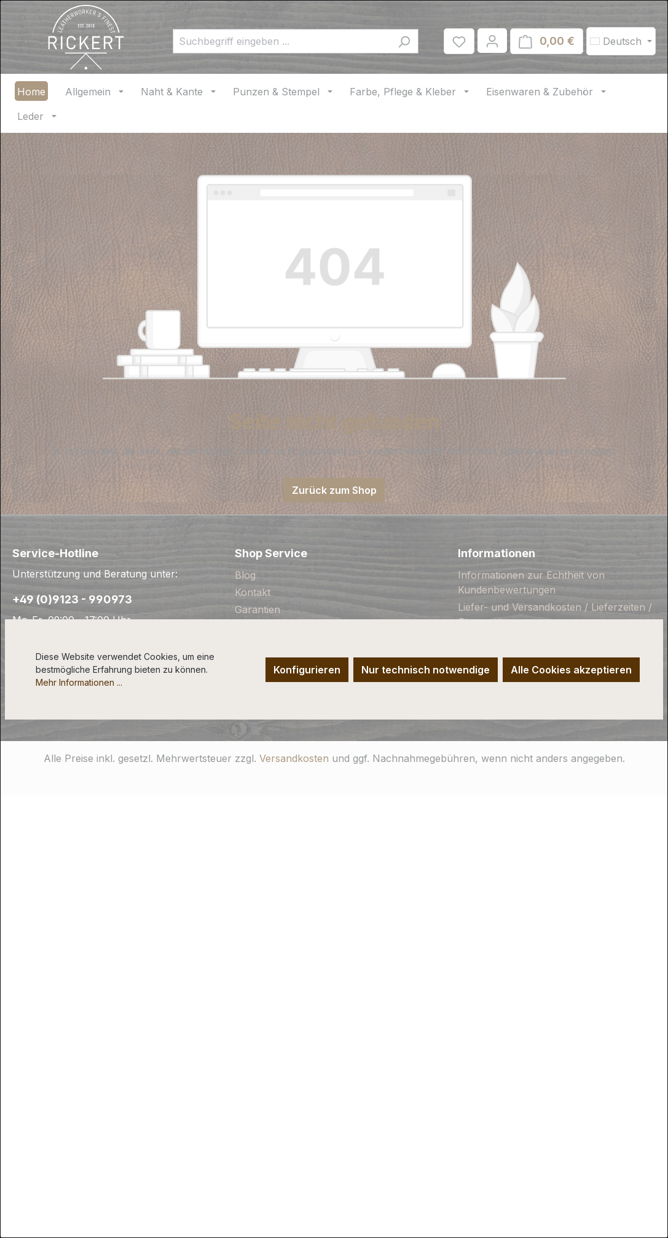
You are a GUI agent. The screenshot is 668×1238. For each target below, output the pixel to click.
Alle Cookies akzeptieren (571, 670)
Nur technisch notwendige (425, 670)
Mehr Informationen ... (79, 682)
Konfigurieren (306, 670)
